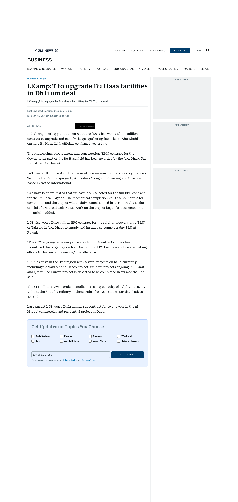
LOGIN (197, 50)
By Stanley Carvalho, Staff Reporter (48, 115)
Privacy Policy (70, 360)
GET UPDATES (127, 354)
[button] (30, 50)
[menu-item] (41, 69)
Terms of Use (88, 360)
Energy (42, 78)
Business (31, 78)
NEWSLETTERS (180, 50)
